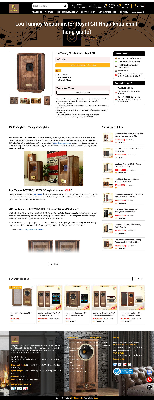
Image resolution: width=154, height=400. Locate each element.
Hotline (82, 11)
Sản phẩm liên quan (19, 284)
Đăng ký (96, 10)
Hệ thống (111, 11)
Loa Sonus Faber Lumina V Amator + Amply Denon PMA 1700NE (129, 201)
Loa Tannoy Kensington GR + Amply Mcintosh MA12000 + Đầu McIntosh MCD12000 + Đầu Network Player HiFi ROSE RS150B (49, 320)
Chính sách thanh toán (75, 371)
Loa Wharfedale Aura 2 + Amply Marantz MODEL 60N (127, 186)
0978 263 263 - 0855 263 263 (124, 351)
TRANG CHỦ (37, 18)
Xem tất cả (139, 285)
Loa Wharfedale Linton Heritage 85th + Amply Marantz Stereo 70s (129, 140)
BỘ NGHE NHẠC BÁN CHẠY (67, 18)
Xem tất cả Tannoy (83, 98)
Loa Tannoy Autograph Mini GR (21, 320)
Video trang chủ (138, 18)
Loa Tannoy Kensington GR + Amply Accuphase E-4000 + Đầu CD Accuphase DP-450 (104, 320)
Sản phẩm (125, 11)
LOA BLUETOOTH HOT (107, 18)
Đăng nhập (97, 13)
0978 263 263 (25, 382)
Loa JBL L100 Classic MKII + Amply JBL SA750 (128, 156)
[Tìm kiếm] (65, 11)
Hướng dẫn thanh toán (98, 348)
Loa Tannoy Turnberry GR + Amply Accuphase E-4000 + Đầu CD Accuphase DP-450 (128, 247)
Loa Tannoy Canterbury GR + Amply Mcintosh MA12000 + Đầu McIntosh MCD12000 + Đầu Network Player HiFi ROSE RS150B (76, 320)
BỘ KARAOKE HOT (88, 18)
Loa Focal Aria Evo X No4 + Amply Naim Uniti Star (128, 231)
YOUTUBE (49, 18)
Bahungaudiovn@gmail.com (27, 385)
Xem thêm (54, 270)
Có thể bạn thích (111, 133)
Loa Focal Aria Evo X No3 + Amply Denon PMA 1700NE (128, 171)
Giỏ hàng (140, 12)
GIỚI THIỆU (124, 18)
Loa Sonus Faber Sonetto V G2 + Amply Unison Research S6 (127, 216)
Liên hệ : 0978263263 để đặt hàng (83, 71)
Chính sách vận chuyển (75, 374)
